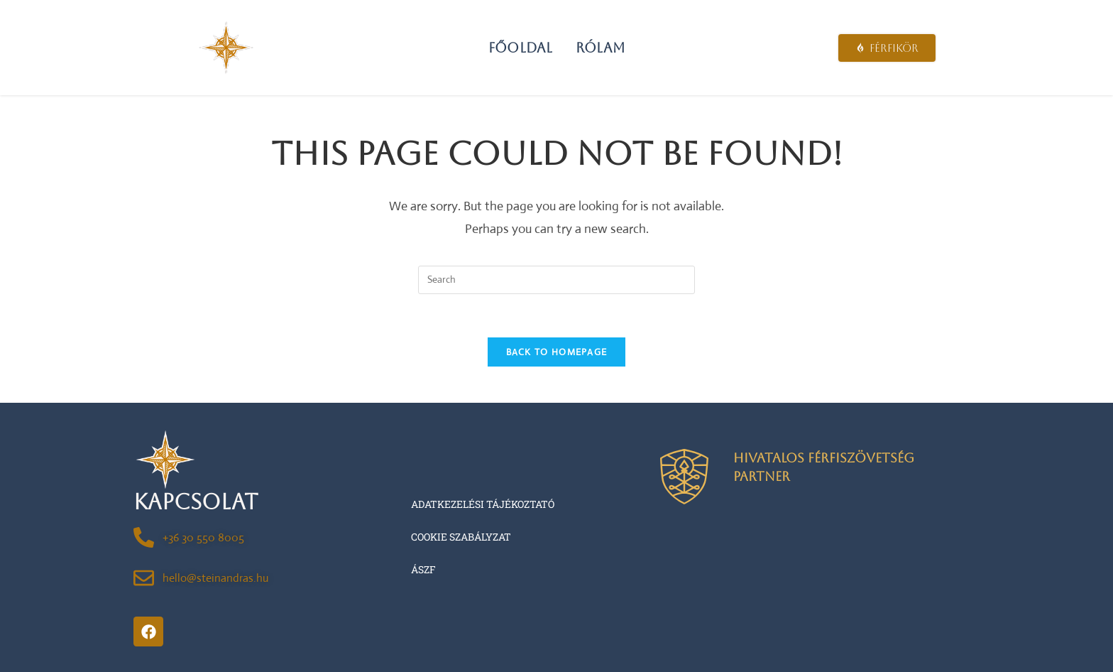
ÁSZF (423, 569)
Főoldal (520, 47)
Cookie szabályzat (461, 536)
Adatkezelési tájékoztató (482, 504)
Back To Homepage (557, 352)
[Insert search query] (556, 280)
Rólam (600, 47)
